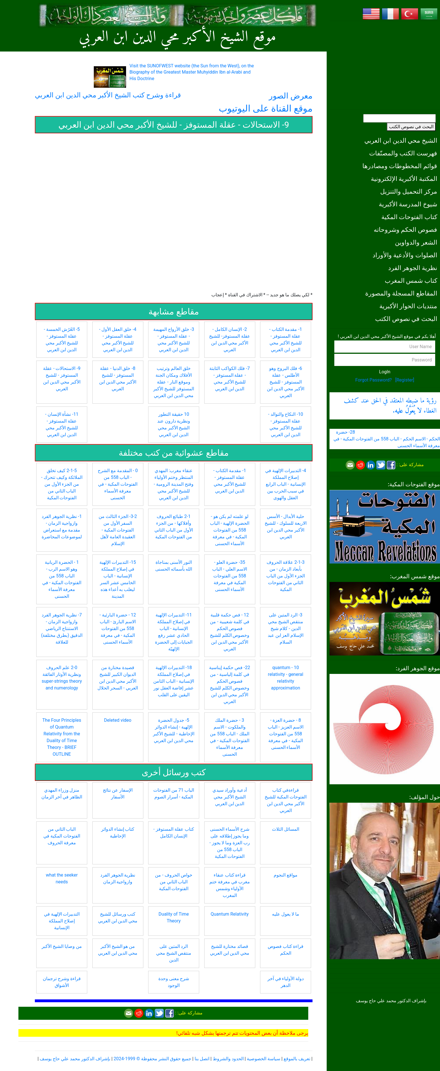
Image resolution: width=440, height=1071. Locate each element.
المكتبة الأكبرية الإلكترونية (404, 178)
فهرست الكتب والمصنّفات (403, 153)
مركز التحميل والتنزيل (408, 191)
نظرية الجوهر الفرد (412, 267)
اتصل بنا (202, 1058)
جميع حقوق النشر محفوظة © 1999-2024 (152, 1058)
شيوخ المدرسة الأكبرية (408, 204)
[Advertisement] (385, 65)
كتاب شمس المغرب (411, 280)
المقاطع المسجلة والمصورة (401, 293)
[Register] (404, 380)
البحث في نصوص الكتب (411, 126)
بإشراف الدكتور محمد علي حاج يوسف (75, 1058)
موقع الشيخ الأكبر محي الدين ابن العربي (177, 37)
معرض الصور (291, 95)
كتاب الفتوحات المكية (409, 216)
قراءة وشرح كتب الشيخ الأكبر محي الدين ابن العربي (108, 95)
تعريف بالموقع (297, 1058)
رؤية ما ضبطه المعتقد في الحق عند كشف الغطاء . (390, 406)
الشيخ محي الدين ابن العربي (400, 140)
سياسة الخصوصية (263, 1058)
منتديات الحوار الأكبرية (408, 306)
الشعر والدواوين (416, 242)
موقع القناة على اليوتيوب (266, 108)
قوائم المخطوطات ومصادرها (399, 166)
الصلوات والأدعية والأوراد (405, 255)
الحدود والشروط (228, 1058)
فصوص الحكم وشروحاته (405, 229)
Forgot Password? (373, 380)
